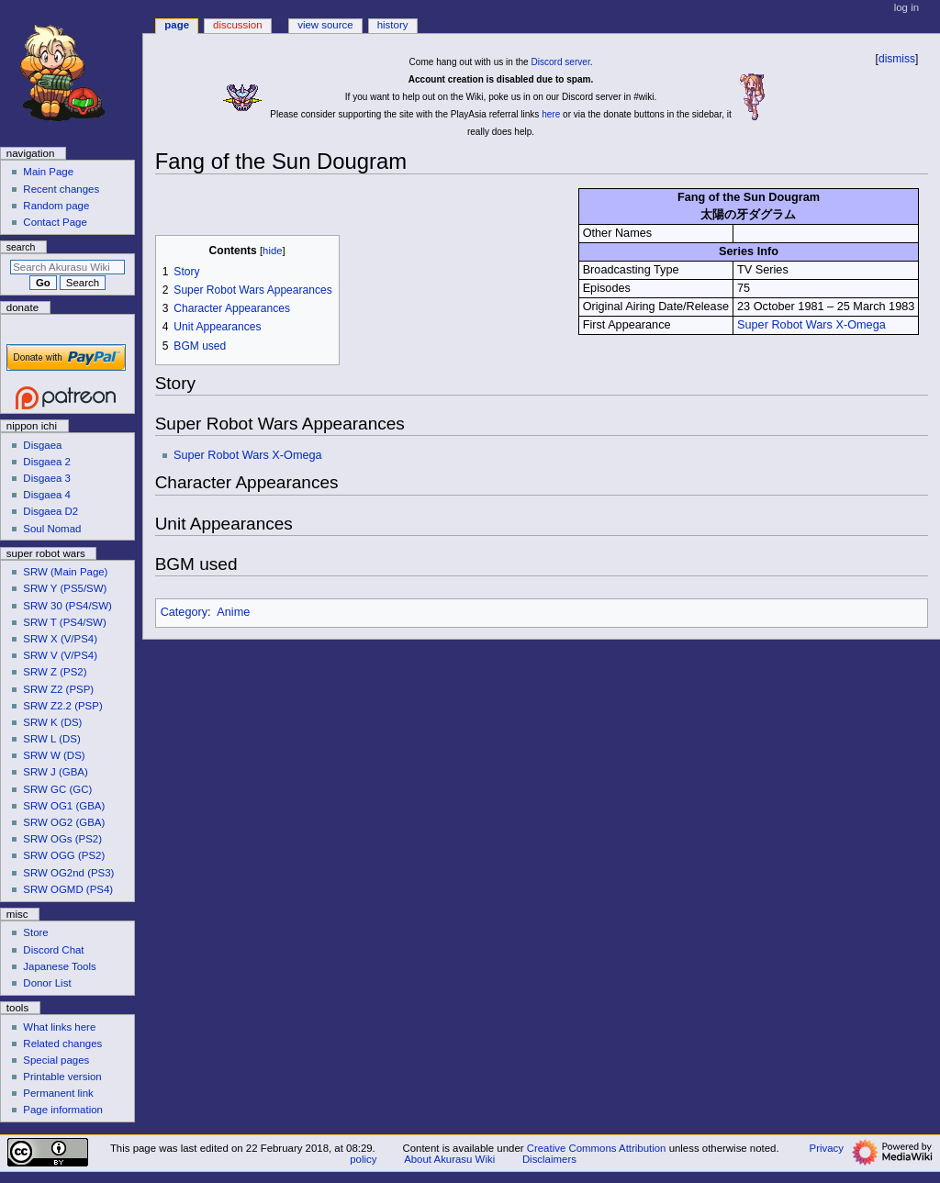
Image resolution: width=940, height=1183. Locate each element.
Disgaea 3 (47, 478)
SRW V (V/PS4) (60, 655)
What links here (59, 1026)
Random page (56, 205)
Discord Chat (53, 949)
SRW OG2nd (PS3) (68, 872)
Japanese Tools (59, 966)
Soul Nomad (52, 528)
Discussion (237, 24)
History (392, 24)
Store (35, 932)
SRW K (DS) (52, 722)
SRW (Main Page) (65, 571)
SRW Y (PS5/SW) (64, 588)
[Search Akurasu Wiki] (67, 267)
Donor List (47, 982)
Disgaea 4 (47, 494)
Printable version (62, 1076)
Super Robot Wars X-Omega (811, 324)
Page (176, 24)
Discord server (560, 62)
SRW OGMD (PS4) (68, 889)
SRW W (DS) (53, 755)
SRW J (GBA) (55, 771)
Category (184, 612)
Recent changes (61, 189)
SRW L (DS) (51, 738)
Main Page (48, 171)
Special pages (56, 1060)
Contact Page (54, 222)
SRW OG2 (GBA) (64, 822)
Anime (233, 612)
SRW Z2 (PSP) (58, 689)
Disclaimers (549, 1159)
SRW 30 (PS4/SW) (67, 605)
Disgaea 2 (47, 461)
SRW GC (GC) (57, 789)
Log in (906, 7)
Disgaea (42, 445)
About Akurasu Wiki (449, 1159)
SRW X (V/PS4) (60, 638)
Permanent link (58, 1093)
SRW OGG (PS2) (64, 855)
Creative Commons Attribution (596, 1148)
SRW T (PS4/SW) (64, 622)
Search (21, 246)
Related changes (62, 1043)
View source (324, 24)
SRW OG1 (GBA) (64, 805)
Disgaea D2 (50, 511)
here (551, 114)
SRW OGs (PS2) (62, 838)
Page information (63, 1109)
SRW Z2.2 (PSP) (62, 705)
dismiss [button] (896, 58)
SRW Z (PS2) (54, 671)
